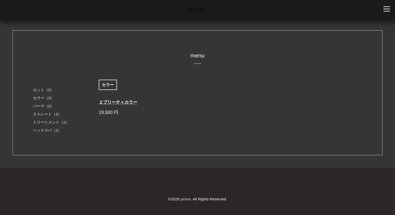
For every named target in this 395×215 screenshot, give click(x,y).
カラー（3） (43, 98)
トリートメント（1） (51, 122)
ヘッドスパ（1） (47, 130)
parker (185, 199)
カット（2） (43, 90)
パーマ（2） (43, 106)
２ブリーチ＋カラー (118, 102)
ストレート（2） (47, 114)
